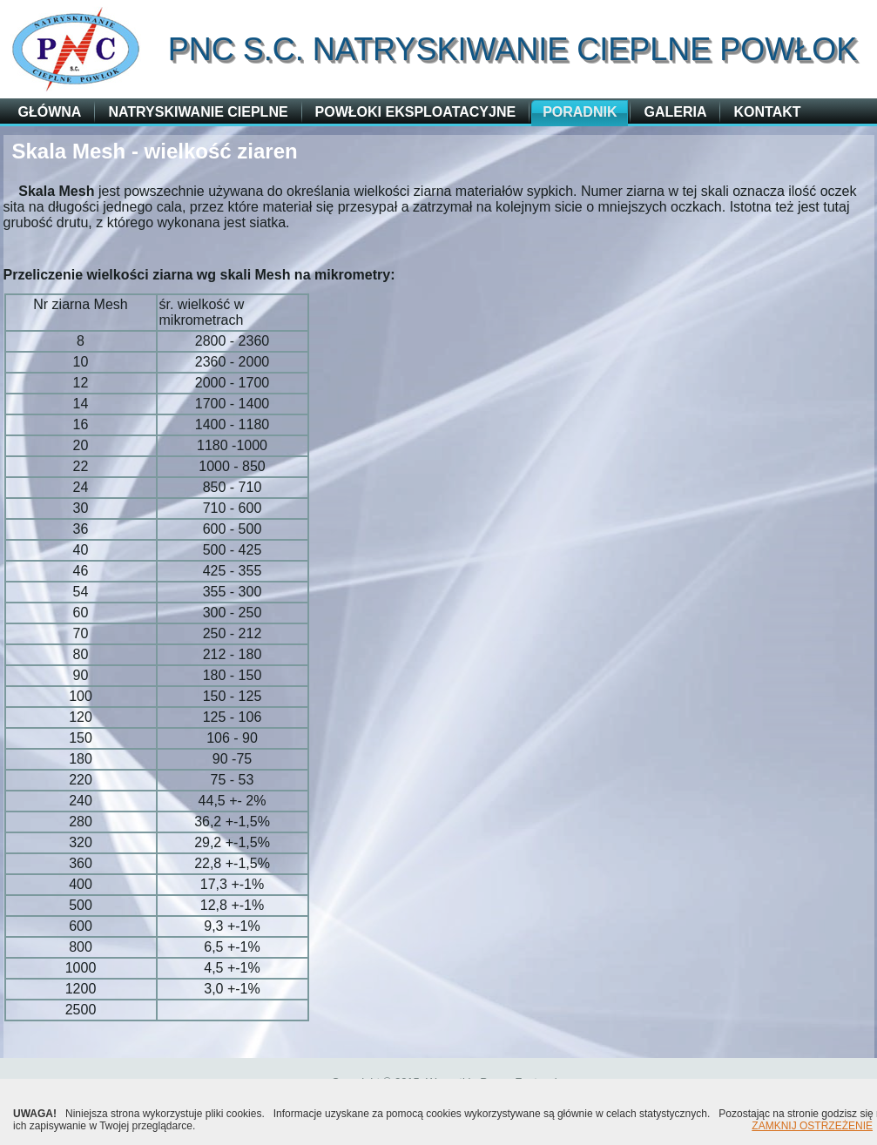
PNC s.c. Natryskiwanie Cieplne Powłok (513, 49)
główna (50, 111)
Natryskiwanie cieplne (197, 111)
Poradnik (580, 111)
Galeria (675, 111)
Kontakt (766, 111)
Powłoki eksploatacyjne (415, 111)
